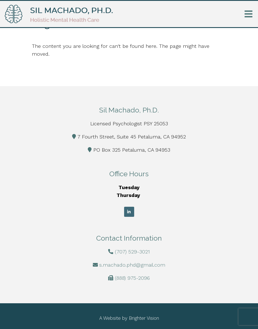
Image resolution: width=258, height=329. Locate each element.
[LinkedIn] (129, 212)
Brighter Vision (144, 318)
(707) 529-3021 (132, 252)
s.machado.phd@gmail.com (132, 265)
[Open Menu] (248, 14)
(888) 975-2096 (132, 278)
